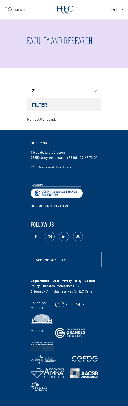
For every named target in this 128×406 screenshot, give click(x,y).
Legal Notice (40, 280)
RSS (80, 285)
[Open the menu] (15, 9)
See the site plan (51, 259)
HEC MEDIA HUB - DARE (50, 205)
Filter (39, 104)
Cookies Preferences (58, 285)
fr (120, 9)
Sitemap (37, 291)
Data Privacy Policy (67, 280)
